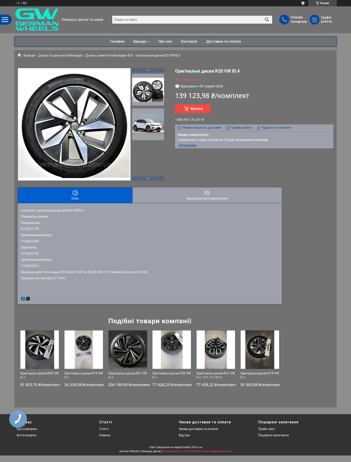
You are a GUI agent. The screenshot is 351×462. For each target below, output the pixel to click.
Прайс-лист (266, 429)
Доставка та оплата (223, 41)
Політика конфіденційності (215, 451)
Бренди (139, 41)
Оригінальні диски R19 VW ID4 (83, 376)
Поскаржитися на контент (179, 451)
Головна (117, 41)
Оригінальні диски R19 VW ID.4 (259, 376)
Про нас (165, 41)
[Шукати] (266, 19)
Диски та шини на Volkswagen (61, 55)
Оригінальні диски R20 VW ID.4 (39, 376)
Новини (104, 435)
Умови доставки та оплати (198, 429)
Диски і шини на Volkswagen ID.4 (109, 55)
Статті (104, 429)
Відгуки (184, 435)
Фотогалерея (26, 435)
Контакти (189, 41)
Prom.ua (197, 447)
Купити (196, 109)
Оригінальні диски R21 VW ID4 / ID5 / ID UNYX (215, 376)
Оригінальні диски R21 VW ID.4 (127, 376)
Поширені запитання (273, 435)
